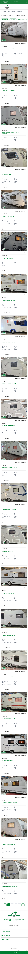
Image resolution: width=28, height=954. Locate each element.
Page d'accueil (11, 11)
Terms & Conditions (13, 947)
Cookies (6, 947)
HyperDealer (22, 950)
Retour (4, 11)
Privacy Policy (14, 948)
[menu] (26, 7)
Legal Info (22, 947)
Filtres (14, 952)
